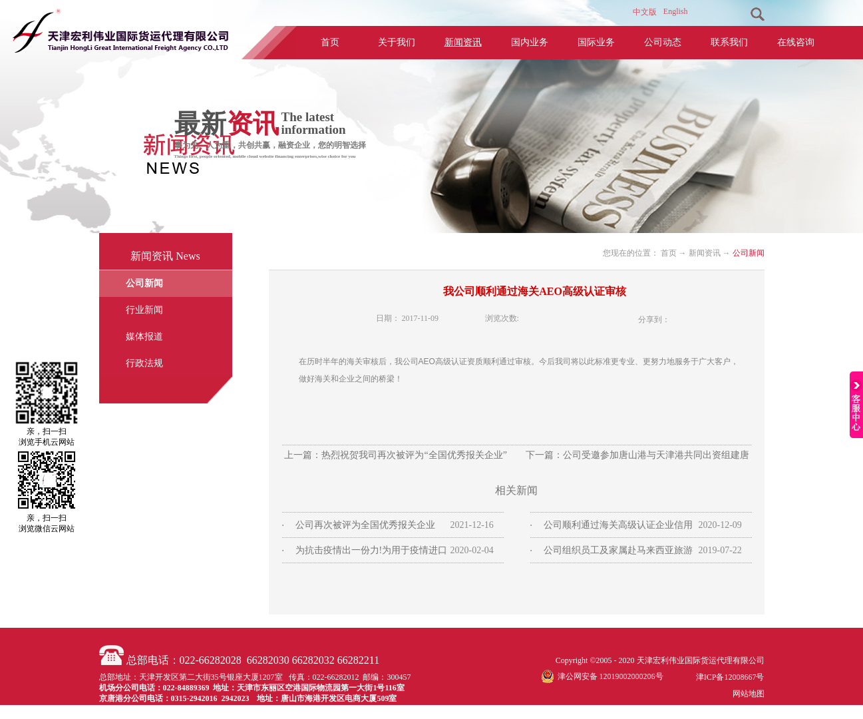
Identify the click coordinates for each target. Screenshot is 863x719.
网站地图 (747, 693)
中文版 (645, 12)
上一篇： (395, 455)
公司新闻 (749, 253)
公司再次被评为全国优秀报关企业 (365, 525)
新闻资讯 (705, 253)
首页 (330, 42)
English (675, 11)
